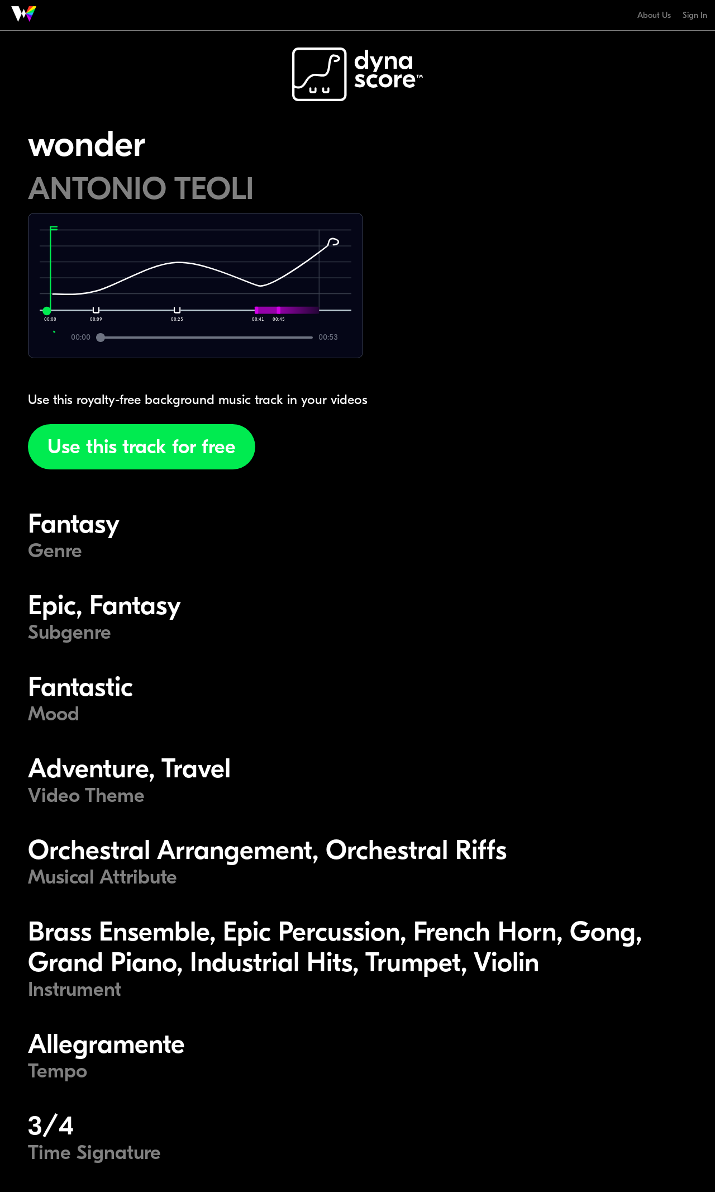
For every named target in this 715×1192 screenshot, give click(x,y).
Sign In (695, 15)
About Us (654, 15)
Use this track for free (141, 446)
